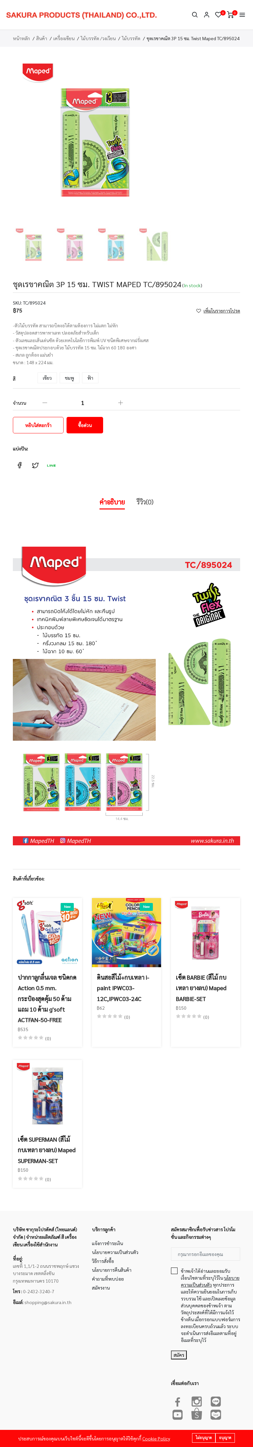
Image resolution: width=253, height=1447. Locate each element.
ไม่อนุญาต (204, 1437)
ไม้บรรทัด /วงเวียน (98, 38)
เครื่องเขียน (63, 38)
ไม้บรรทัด (131, 38)
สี (14, 378)
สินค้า (41, 38)
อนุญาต (225, 1437)
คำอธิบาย (112, 502)
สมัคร (179, 1355)
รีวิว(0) (145, 502)
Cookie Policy (156, 1438)
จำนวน (19, 402)
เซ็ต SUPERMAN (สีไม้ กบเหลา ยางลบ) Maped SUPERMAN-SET (46, 1149)
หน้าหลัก (21, 38)
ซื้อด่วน (85, 425)
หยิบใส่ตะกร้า (38, 425)
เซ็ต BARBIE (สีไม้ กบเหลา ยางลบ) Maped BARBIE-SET (201, 987)
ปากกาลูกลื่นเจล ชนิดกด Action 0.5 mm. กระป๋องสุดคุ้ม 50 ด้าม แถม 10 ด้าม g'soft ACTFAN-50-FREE (47, 998)
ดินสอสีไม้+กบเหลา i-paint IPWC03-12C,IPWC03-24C (123, 987)
